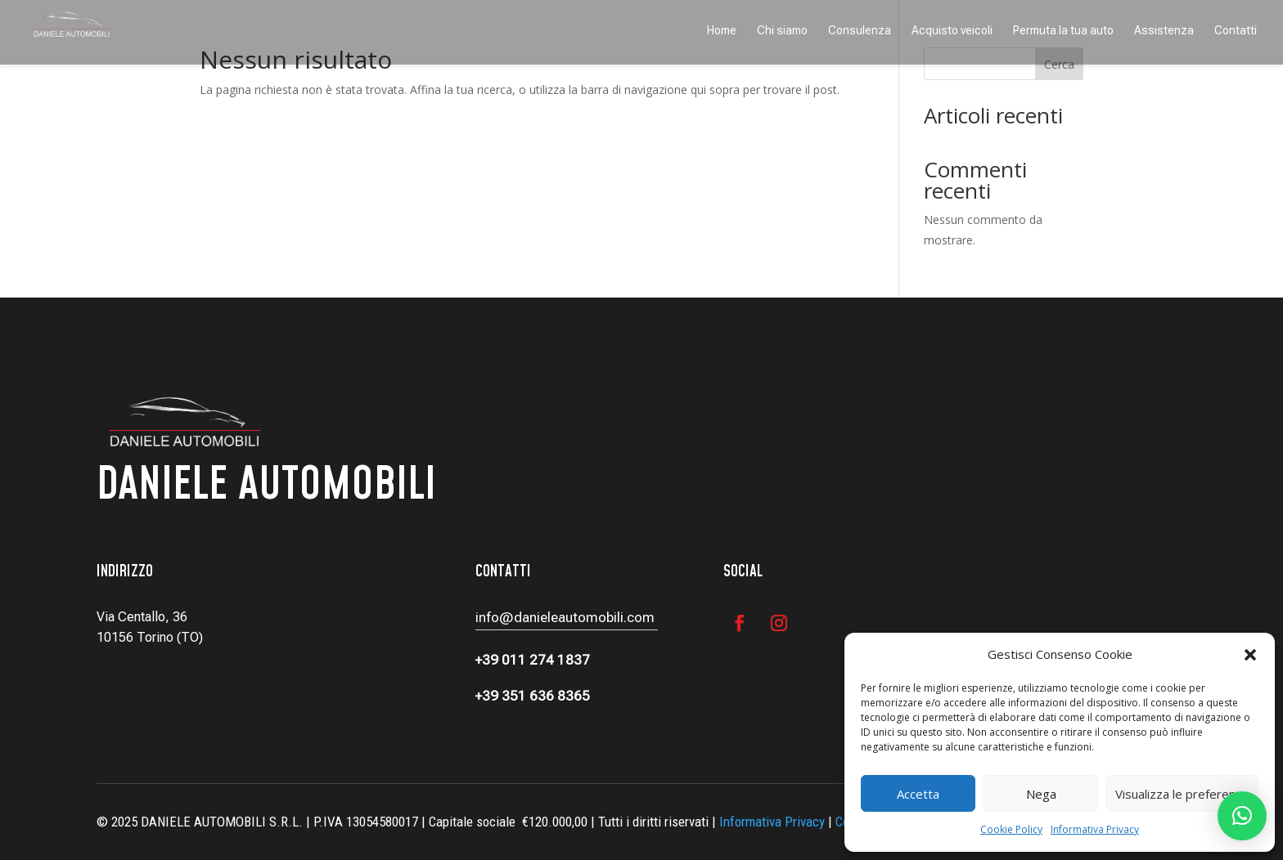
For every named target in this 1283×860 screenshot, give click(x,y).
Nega (1041, 794)
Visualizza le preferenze (1182, 794)
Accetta (918, 794)
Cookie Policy (1011, 829)
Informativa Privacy (1095, 829)
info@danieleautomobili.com (566, 617)
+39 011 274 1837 (532, 660)
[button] (1250, 655)
